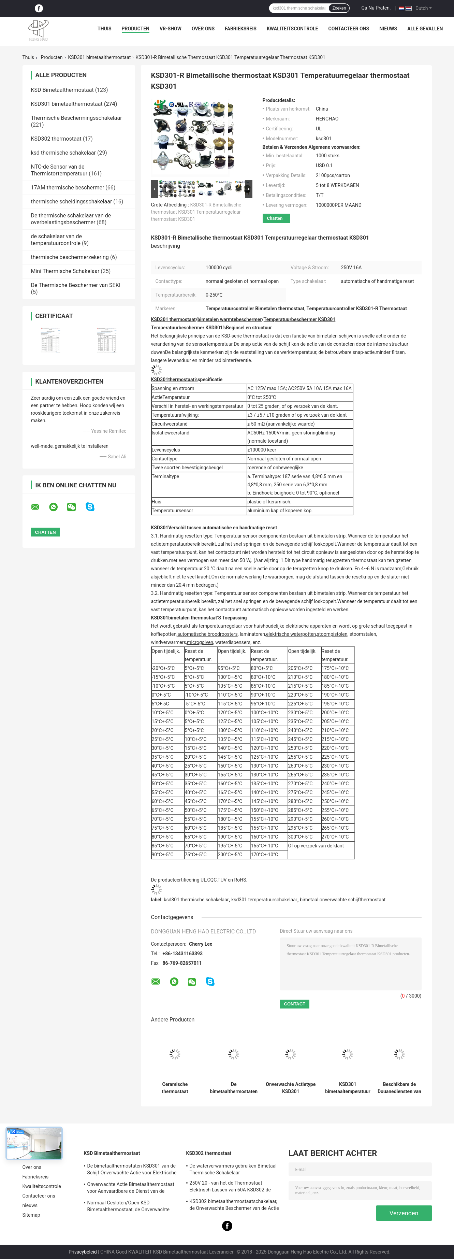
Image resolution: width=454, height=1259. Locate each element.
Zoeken (339, 8)
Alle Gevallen (425, 28)
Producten (135, 28)
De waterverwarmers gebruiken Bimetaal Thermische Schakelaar (233, 1169)
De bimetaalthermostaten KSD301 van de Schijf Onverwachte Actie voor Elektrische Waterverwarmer (132, 1170)
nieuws (388, 28)
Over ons (203, 28)
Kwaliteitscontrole (292, 28)
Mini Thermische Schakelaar (65, 271)
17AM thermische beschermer (67, 187)
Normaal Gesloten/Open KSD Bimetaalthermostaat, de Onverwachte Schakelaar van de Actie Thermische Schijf (133, 1207)
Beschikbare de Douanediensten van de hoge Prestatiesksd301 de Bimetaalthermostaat (399, 1088)
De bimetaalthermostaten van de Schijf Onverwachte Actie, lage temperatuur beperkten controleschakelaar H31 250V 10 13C (234, 1088)
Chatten (275, 218)
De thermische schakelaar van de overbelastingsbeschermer (71, 219)
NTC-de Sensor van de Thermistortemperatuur (59, 170)
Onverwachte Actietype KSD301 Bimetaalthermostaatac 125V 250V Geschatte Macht (291, 1088)
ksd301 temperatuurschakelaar (264, 899)
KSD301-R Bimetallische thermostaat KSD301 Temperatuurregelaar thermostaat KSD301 (196, 212)
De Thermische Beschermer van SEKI (76, 285)
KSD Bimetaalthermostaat (62, 90)
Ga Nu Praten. (376, 8)
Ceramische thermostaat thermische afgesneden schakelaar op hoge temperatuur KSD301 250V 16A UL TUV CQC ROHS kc (175, 1088)
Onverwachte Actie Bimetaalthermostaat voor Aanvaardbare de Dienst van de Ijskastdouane (130, 1189)
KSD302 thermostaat (56, 138)
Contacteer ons (348, 28)
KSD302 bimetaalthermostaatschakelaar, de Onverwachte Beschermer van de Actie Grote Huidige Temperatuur (234, 1206)
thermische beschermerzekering (70, 257)
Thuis (105, 28)
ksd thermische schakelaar (63, 152)
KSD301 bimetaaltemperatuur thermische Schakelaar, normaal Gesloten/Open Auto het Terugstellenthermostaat (348, 1088)
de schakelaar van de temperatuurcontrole (56, 239)
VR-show (170, 28)
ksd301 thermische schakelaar (196, 899)
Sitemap (31, 1215)
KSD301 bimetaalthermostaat (99, 57)
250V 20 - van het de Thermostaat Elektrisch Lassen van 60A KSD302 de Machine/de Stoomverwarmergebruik (230, 1187)
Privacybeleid (83, 1252)
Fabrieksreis (241, 28)
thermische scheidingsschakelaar (71, 201)
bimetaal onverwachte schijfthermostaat (342, 899)
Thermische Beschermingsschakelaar (76, 118)
